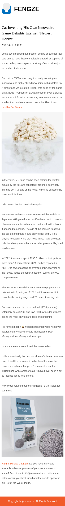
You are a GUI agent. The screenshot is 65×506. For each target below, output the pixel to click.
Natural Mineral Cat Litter (15, 463)
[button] (6, 6)
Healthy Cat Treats (12, 107)
